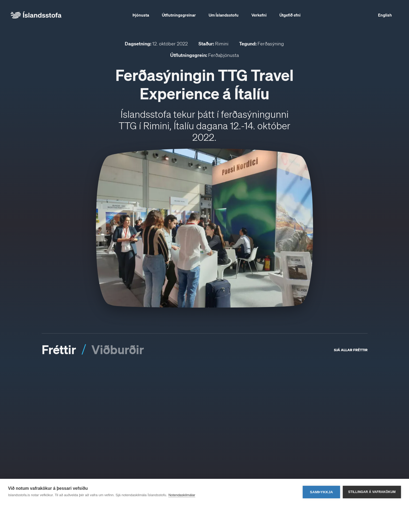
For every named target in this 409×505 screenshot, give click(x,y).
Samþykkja (321, 492)
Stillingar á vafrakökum (372, 492)
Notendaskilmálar (181, 495)
